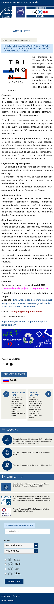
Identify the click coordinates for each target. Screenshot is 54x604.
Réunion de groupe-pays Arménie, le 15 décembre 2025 (26, 453)
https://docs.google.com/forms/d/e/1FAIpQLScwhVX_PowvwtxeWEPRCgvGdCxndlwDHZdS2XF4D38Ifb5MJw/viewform (27, 303)
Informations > (15, 40)
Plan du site (7, 601)
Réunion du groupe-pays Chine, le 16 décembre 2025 (27, 465)
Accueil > (6, 40)
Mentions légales (10, 596)
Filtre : (7, 541)
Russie (10, 380)
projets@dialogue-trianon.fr (27, 311)
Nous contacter (40, 8)
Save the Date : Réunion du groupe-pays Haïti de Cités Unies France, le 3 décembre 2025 (25, 487)
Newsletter (40, 16)
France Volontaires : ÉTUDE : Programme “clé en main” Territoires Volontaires (25, 513)
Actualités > (25, 40)
